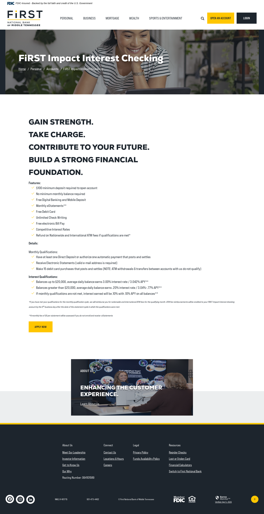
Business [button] (89, 18)
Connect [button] (108, 445)
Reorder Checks (177, 452)
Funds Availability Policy (146, 458)
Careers (108, 465)
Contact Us (110, 452)
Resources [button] (175, 445)
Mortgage (112, 18)
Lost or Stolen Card (179, 458)
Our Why (67, 471)
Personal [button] (66, 18)
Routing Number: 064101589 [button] (78, 477)
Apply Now (44, 326)
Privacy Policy (140, 452)
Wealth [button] (134, 18)
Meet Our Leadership (73, 452)
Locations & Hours (114, 458)
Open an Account (220, 18)
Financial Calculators (180, 465)
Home (22, 69)
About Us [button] (67, 445)
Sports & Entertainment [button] (165, 18)
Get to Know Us (70, 465)
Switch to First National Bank (185, 471)
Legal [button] (136, 445)
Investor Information (73, 458)
